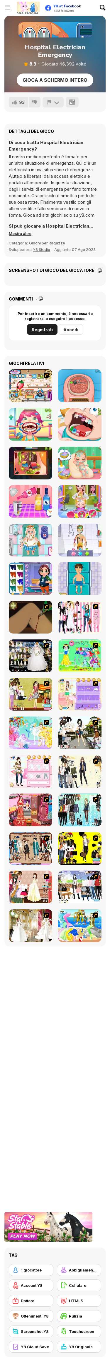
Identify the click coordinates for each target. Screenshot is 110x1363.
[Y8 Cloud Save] (31, 1347)
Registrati (42, 329)
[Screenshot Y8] (31, 1331)
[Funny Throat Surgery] (30, 424)
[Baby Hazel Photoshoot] (79, 501)
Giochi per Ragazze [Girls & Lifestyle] (47, 243)
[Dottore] (31, 1301)
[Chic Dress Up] (79, 617)
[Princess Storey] (79, 655)
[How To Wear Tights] (79, 694)
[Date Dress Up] (30, 771)
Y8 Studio (41, 249)
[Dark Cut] (30, 617)
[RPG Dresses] (30, 848)
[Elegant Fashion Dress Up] (30, 887)
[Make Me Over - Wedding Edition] (30, 810)
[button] (20, 233)
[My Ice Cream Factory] (30, 385)
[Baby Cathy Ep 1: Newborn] (79, 463)
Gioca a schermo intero (55, 80)
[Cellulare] (79, 1285)
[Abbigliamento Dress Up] (79, 1270)
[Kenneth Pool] (30, 655)
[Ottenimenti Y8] (31, 1316)
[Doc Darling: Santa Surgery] (30, 540)
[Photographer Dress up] (79, 732)
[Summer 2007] (30, 694)
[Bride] (30, 925)
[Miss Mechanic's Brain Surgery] (79, 385)
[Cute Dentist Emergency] (79, 424)
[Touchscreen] (79, 1331)
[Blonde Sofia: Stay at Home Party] (30, 501)
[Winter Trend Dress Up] (79, 887)
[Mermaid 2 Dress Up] (79, 925)
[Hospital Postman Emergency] (79, 540)
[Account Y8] (31, 1285)
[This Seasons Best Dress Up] (79, 848)
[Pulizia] (79, 1316)
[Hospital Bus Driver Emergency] (30, 578)
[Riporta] (53, 102)
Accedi (70, 329)
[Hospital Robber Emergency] (79, 578)
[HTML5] (79, 1301)
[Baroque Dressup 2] (79, 810)
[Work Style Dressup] (79, 771)
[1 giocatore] (31, 1270)
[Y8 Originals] (79, 1347)
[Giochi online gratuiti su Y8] (28, 7)
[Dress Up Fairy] (30, 732)
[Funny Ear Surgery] (30, 463)
